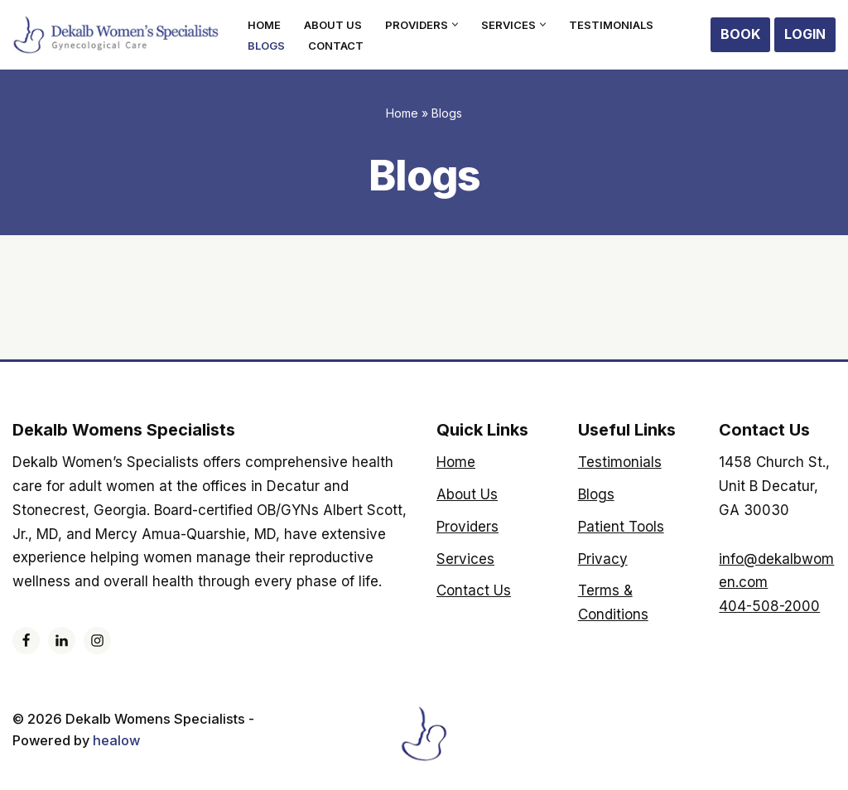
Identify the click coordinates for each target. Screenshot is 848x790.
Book (740, 34)
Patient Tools (621, 526)
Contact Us (473, 590)
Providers (467, 526)
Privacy (603, 559)
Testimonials (617, 24)
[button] (459, 24)
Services (465, 559)
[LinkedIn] (61, 640)
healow (126, 741)
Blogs (267, 44)
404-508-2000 (769, 606)
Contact (338, 44)
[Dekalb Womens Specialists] (115, 35)
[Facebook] (26, 640)
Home (265, 24)
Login (805, 34)
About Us (335, 24)
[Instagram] (97, 640)
